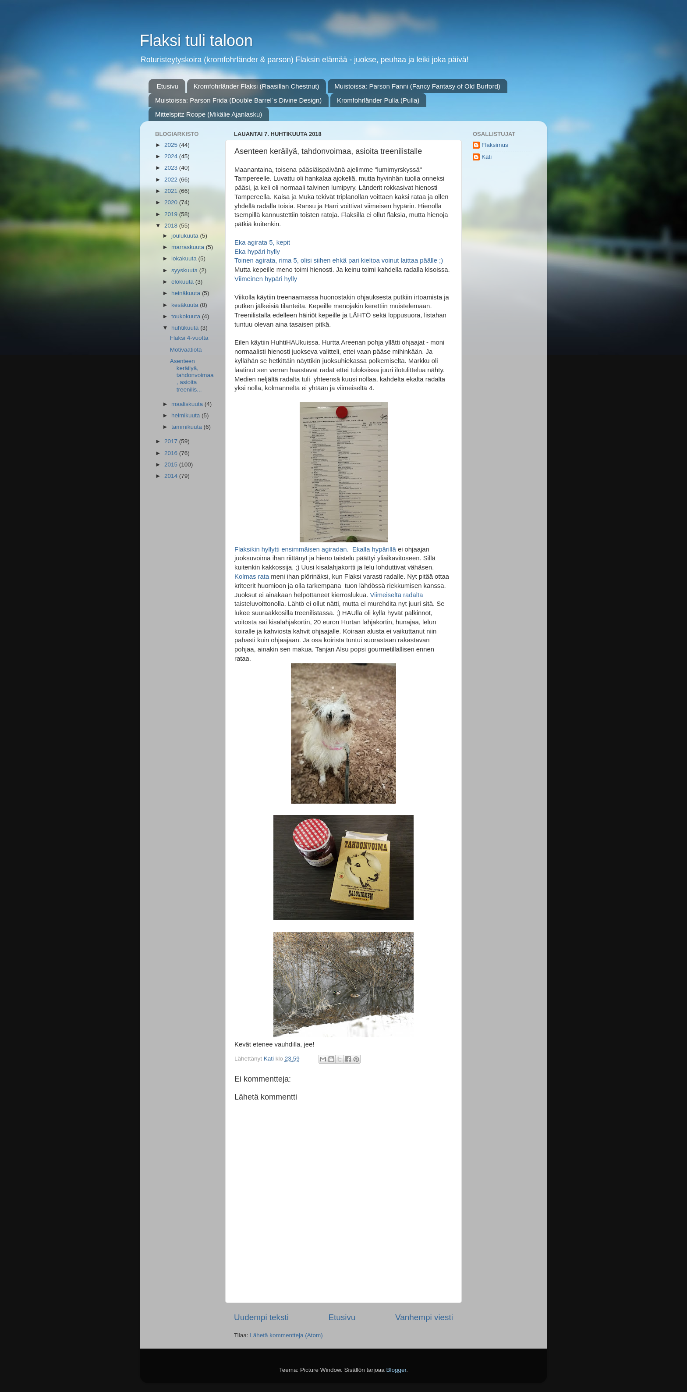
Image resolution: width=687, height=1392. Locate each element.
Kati (487, 156)
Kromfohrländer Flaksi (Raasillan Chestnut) (256, 86)
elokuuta (183, 281)
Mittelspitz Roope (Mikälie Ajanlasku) (208, 114)
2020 (171, 202)
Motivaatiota (186, 349)
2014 (171, 476)
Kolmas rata (251, 576)
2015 (171, 464)
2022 (171, 179)
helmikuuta (186, 415)
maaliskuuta (188, 404)
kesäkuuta (185, 305)
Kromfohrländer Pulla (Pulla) (378, 100)
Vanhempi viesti (424, 1317)
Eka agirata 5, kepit (262, 242)
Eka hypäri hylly (257, 251)
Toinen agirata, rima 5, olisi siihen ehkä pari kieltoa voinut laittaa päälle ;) (338, 260)
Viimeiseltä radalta (396, 594)
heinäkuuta (186, 293)
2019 (171, 214)
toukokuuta (186, 316)
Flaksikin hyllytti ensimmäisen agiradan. (292, 549)
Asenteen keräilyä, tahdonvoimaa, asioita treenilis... (192, 375)
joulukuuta (185, 235)
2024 (171, 156)
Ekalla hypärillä (374, 549)
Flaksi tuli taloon (196, 41)
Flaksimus (495, 145)
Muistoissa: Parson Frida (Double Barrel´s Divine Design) (238, 100)
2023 (171, 167)
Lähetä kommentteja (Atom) (286, 1335)
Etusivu (167, 86)
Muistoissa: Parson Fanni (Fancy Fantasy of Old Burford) (417, 86)
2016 (171, 453)
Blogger (396, 1370)
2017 (171, 441)
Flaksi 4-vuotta (189, 338)
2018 (171, 225)
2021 (171, 191)
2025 (171, 145)
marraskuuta (188, 247)
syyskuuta (185, 270)
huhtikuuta (185, 327)
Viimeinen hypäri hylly (265, 278)
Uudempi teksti (261, 1317)
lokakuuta (184, 258)
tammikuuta (187, 427)
